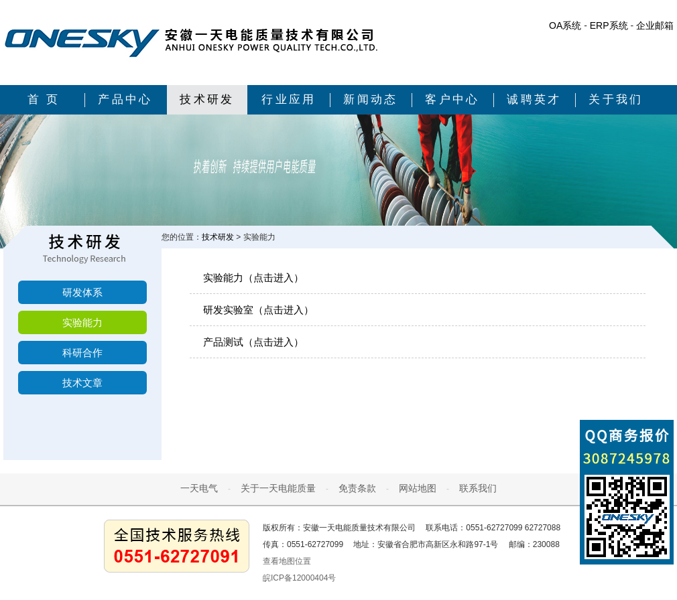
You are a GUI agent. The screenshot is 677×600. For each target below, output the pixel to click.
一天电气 (199, 488)
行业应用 (288, 99)
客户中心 (452, 99)
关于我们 (616, 99)
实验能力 (82, 322)
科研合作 (82, 352)
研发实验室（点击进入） (258, 309)
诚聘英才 (534, 99)
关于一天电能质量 (278, 488)
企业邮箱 (655, 25)
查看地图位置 (287, 561)
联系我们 (478, 488)
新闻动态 (370, 99)
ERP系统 (609, 25)
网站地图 (417, 488)
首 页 (43, 99)
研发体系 (82, 292)
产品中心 (125, 99)
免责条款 (357, 488)
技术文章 (82, 382)
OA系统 (565, 25)
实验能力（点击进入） (253, 277)
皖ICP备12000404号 (299, 578)
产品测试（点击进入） (253, 342)
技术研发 (207, 99)
